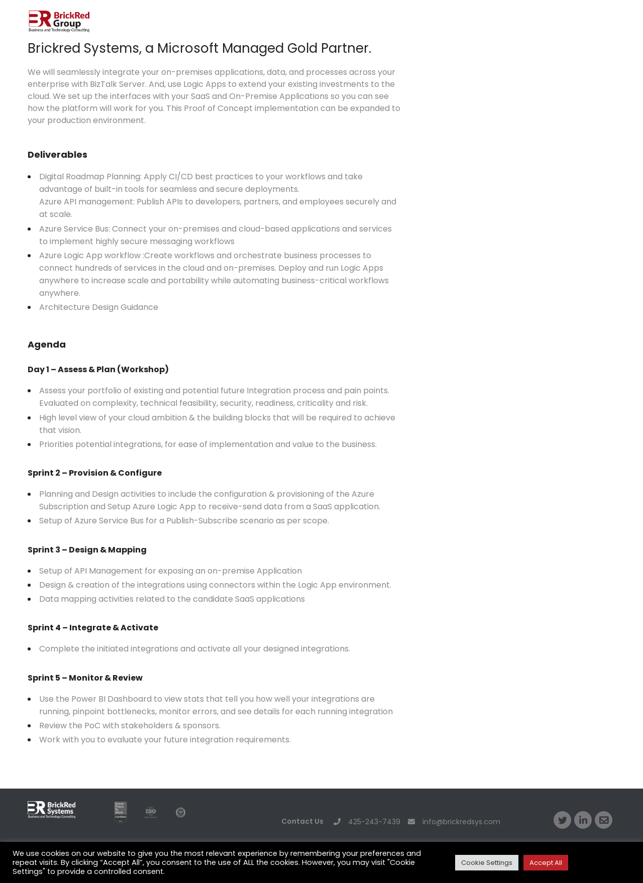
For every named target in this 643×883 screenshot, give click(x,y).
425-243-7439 (367, 821)
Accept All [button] (545, 862)
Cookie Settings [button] (486, 862)
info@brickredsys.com (454, 821)
